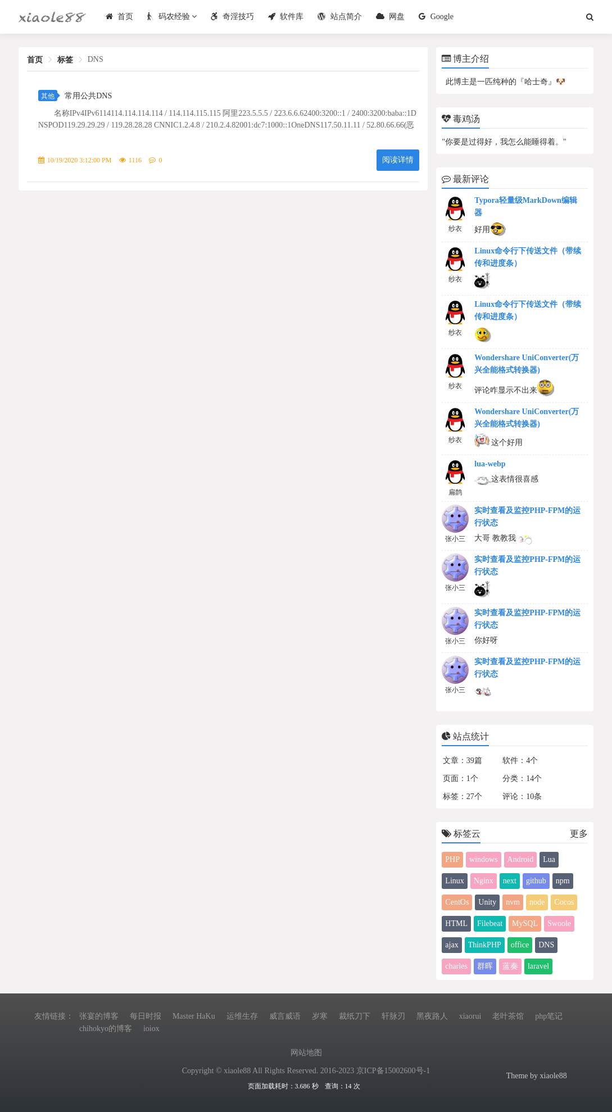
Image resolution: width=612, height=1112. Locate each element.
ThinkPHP (484, 945)
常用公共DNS (88, 96)
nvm (513, 902)
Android (520, 859)
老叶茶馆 (508, 1016)
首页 (118, 16)
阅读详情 (398, 160)
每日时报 (145, 1016)
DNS (546, 945)
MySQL (525, 923)
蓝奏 (510, 966)
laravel (538, 966)
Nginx (483, 881)
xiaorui (470, 1016)
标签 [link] (65, 60)
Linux (454, 881)
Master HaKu (194, 1016)
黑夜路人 (432, 1016)
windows (483, 859)
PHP (452, 859)
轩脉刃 (393, 1016)
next (509, 881)
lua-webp (489, 464)
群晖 (485, 966)
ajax (451, 945)
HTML (456, 923)
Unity (487, 902)
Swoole (559, 923)
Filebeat (489, 923)
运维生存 (242, 1016)
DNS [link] (95, 59)
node (537, 902)
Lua (549, 859)
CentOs (457, 902)
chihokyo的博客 (105, 1028)
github (536, 881)
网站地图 (306, 1053)
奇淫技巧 (231, 16)
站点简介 (338, 16)
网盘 (389, 16)
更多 (579, 833)
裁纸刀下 (354, 1016)
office (520, 945)
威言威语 (285, 1016)
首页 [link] (35, 60)
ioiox (151, 1028)
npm (563, 881)
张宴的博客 (99, 1016)
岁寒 (320, 1016)
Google (435, 16)
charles (456, 966)
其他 (48, 96)
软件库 (284, 16)
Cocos (564, 902)
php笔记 (549, 1016)
